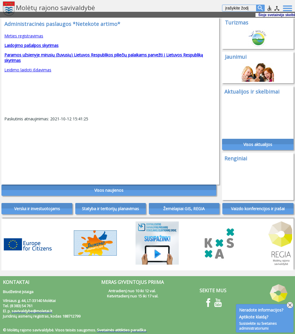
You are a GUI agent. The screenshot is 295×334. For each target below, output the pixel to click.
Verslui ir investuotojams (37, 208)
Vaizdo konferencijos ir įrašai (258, 208)
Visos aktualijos (257, 144)
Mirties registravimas (23, 36)
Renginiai (235, 158)
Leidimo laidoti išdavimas (27, 70)
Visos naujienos (108, 190)
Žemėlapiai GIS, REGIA (184, 208)
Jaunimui (236, 56)
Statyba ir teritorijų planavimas (110, 208)
